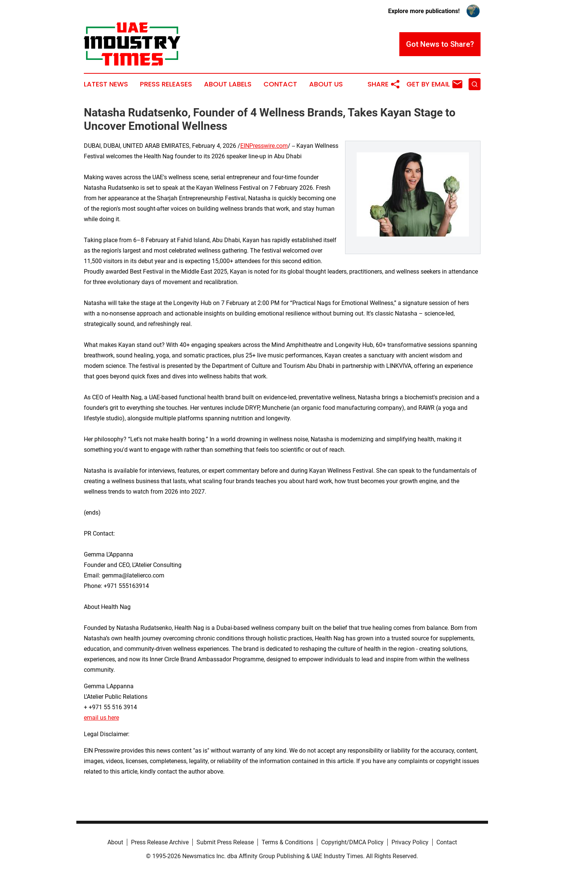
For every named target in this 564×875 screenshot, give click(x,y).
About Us (326, 84)
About (115, 842)
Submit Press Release (225, 842)
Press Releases (166, 84)
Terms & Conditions (287, 842)
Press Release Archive (160, 842)
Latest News (106, 84)
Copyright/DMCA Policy (352, 842)
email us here (101, 717)
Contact (280, 84)
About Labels (227, 84)
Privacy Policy (410, 842)
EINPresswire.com (264, 145)
